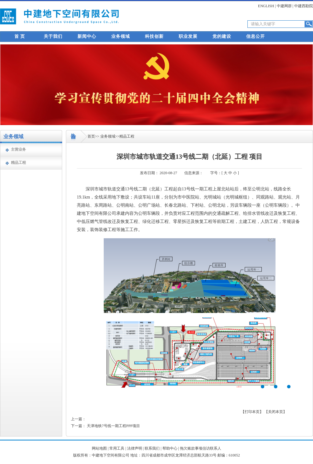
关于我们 (53, 36)
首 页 (19, 36)
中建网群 (284, 6)
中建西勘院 (303, 6)
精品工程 (18, 162)
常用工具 (116, 448)
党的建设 (221, 36)
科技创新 (154, 36)
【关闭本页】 (275, 412)
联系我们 (152, 448)
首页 (91, 136)
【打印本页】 (252, 412)
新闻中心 (86, 36)
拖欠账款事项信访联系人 (200, 448)
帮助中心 (169, 448)
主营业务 (18, 149)
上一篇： (78, 419)
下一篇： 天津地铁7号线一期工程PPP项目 (105, 426)
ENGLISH (266, 6)
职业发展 (188, 36)
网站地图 (99, 448)
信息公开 (255, 36)
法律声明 (134, 448)
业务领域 (120, 36)
